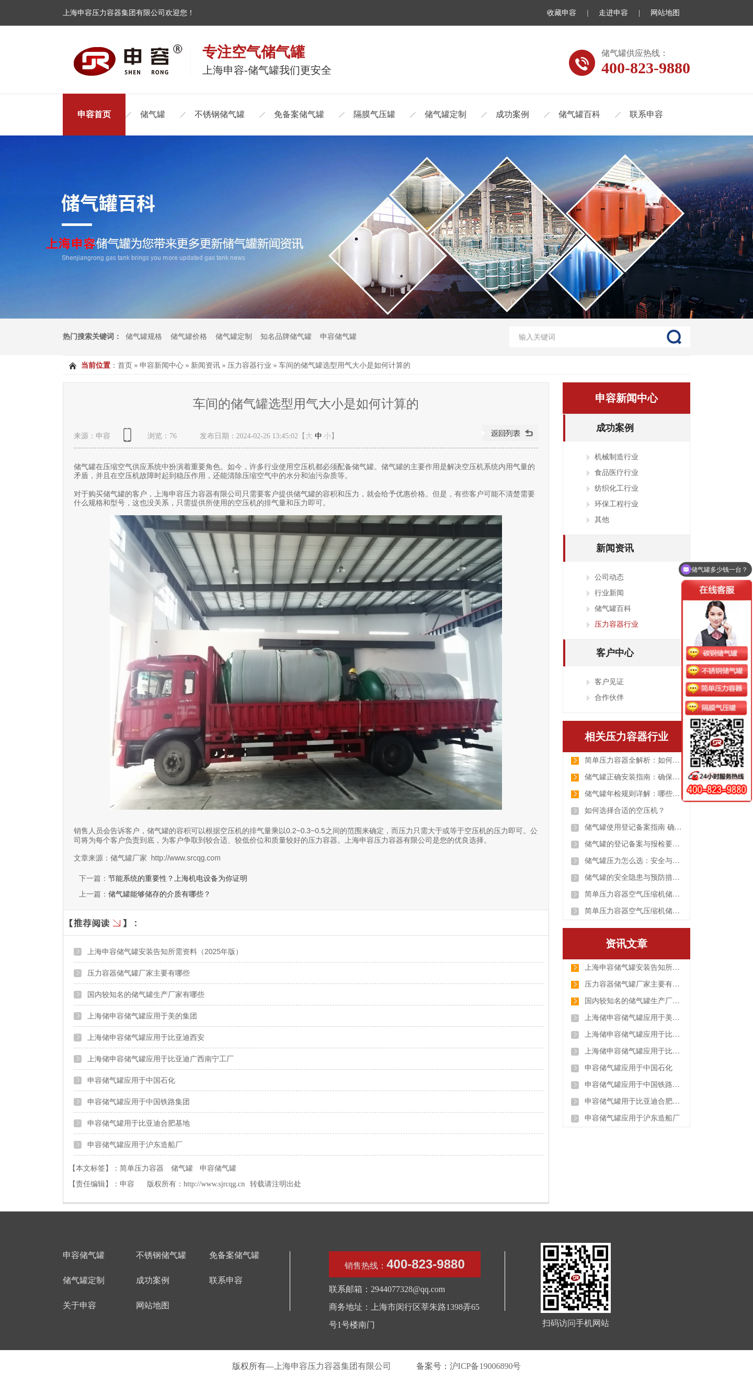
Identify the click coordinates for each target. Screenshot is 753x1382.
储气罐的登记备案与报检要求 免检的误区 (634, 844)
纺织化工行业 (616, 488)
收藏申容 (561, 13)
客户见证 (609, 681)
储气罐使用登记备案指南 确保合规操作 (634, 827)
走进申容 (613, 13)
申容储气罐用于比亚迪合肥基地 (138, 1123)
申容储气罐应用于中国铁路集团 (138, 1101)
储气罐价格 (188, 337)
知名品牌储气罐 (286, 337)
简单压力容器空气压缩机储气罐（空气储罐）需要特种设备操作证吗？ (634, 894)
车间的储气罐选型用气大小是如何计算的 (344, 365)
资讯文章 (626, 943)
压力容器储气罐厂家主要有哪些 (138, 973)
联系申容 (646, 114)
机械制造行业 (616, 456)
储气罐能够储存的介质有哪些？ (159, 894)
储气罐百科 (579, 114)
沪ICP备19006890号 (485, 1366)
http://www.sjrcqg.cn (214, 1184)
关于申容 (79, 1305)
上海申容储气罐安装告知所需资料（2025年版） (165, 951)
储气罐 (152, 114)
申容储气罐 (338, 337)
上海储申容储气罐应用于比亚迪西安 (145, 1037)
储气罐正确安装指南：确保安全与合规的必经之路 (634, 777)
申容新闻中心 (162, 365)
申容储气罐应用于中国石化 (131, 1080)
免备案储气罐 (299, 114)
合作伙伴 (609, 697)
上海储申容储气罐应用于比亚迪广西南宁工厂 (160, 1059)
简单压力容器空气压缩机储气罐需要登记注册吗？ (634, 911)
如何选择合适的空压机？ (625, 810)
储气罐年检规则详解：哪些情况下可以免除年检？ (634, 794)
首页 (125, 365)
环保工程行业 (616, 504)
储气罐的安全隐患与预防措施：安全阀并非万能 (634, 877)
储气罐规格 (144, 337)
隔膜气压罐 (374, 114)
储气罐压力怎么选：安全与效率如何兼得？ (634, 861)
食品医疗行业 (616, 472)
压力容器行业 (249, 365)
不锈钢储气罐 (220, 114)
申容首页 (94, 114)
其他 (602, 519)
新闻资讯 (205, 365)
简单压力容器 (142, 1168)
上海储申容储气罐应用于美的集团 (142, 1016)
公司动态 (609, 577)
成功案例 (512, 114)
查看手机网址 (129, 438)
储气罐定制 (445, 114)
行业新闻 (609, 592)
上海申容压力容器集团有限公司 (332, 1366)
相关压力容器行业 (626, 736)
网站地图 (665, 13)
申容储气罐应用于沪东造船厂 (134, 1144)
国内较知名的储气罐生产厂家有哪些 (145, 994)
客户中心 (615, 653)
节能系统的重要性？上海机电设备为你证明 (177, 878)
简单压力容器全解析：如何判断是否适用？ (634, 760)
